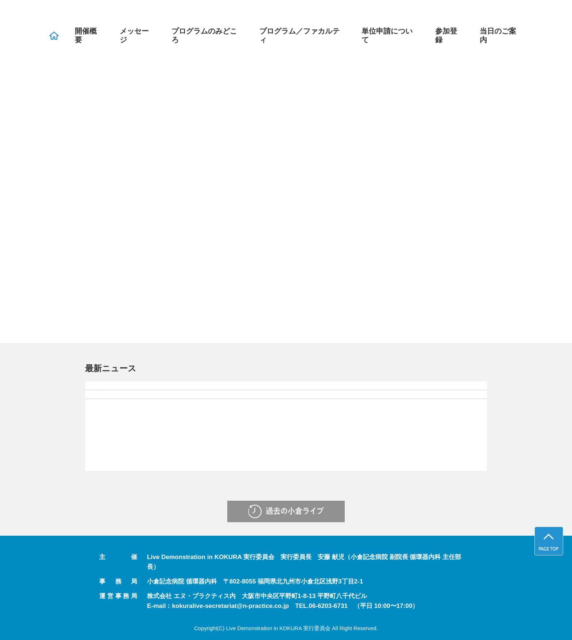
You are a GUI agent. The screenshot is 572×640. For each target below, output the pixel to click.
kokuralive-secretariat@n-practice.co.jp (230, 605)
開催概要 (86, 35)
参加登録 (446, 35)
